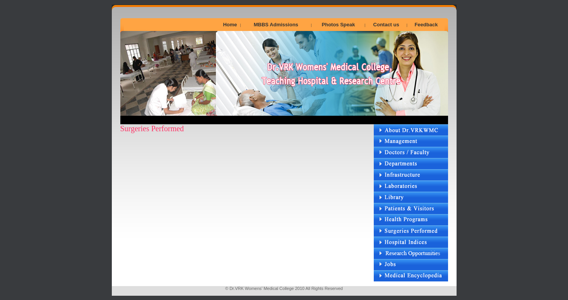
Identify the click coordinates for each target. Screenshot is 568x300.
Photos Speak (338, 24)
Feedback (426, 24)
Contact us (386, 24)
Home (230, 24)
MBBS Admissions (276, 24)
